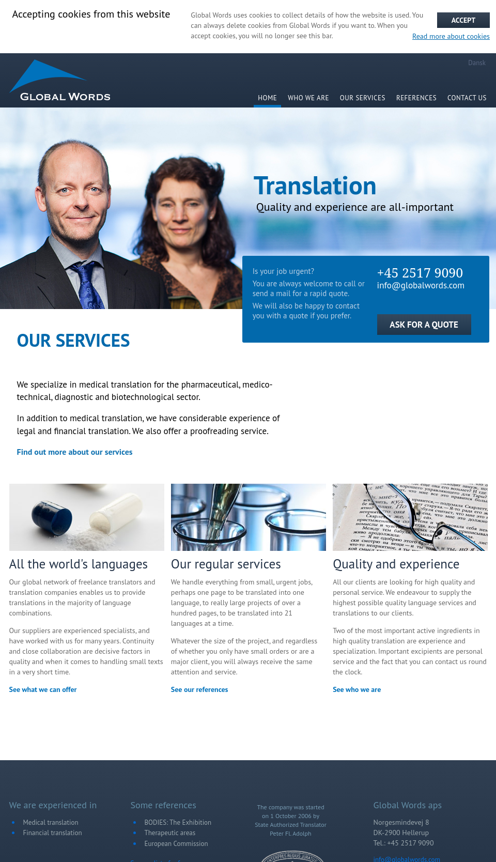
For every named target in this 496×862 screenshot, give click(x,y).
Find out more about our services (75, 452)
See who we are (357, 689)
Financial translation (52, 832)
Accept (463, 20)
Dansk (477, 62)
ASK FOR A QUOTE (424, 324)
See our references (199, 689)
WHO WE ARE (308, 98)
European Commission (176, 843)
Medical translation (51, 822)
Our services (362, 98)
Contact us (467, 98)
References (416, 98)
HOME (267, 98)
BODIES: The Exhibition (178, 822)
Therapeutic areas (170, 832)
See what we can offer (43, 689)
